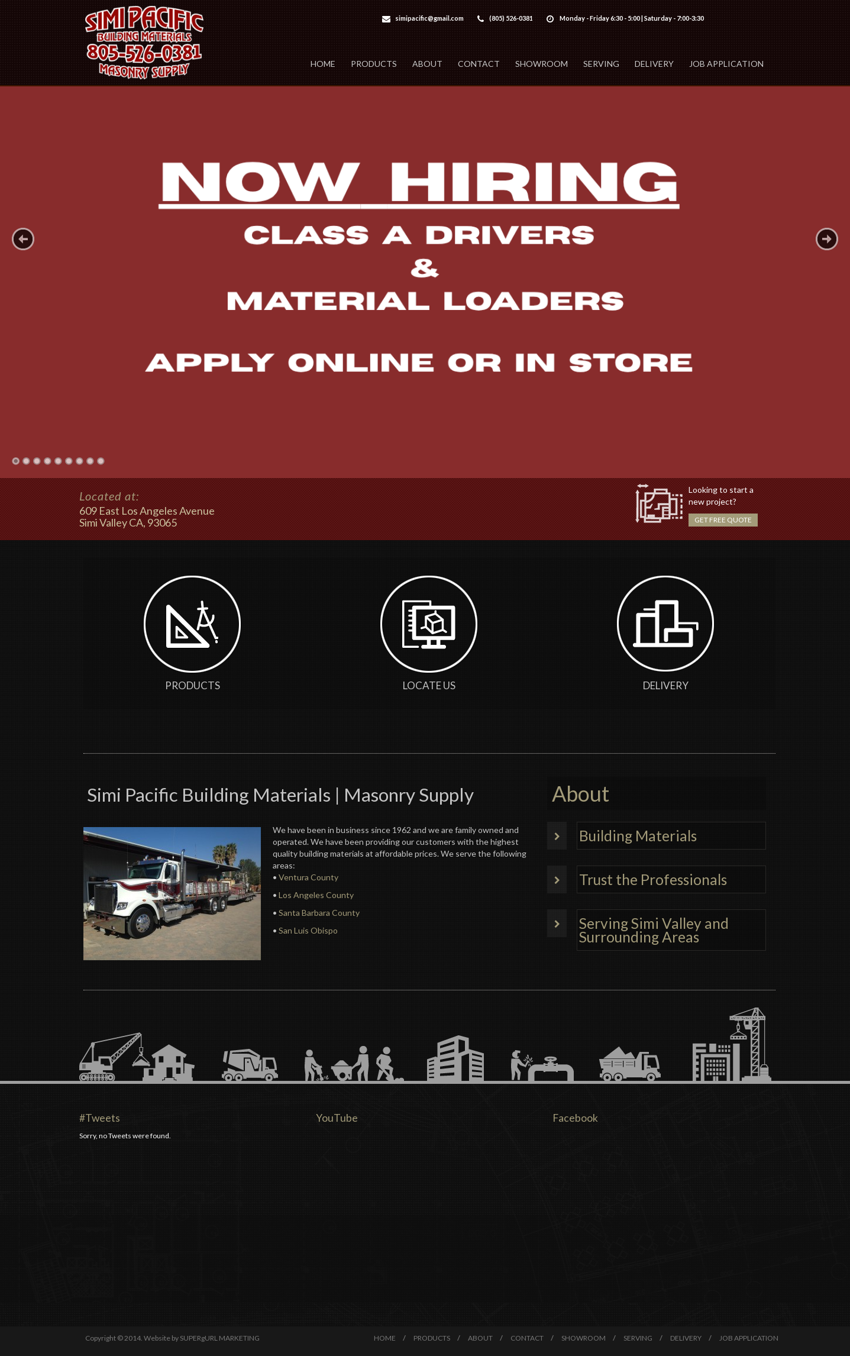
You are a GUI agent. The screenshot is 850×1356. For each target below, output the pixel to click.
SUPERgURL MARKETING (220, 1338)
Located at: (109, 496)
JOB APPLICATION (726, 64)
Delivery (666, 685)
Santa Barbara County (319, 913)
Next (827, 239)
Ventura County (308, 877)
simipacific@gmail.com (429, 18)
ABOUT (427, 64)
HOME (323, 64)
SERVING (601, 64)
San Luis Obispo (308, 930)
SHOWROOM (541, 64)
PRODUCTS (374, 64)
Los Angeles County (316, 895)
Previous (23, 239)
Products (192, 685)
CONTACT (479, 64)
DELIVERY (654, 64)
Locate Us (429, 685)
